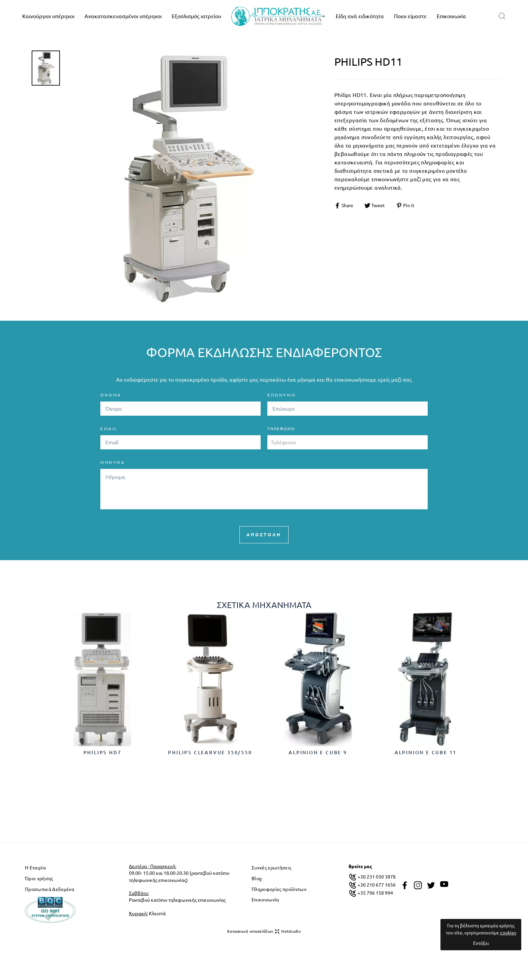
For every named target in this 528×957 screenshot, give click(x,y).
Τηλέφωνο (281, 428)
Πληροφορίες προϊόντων (279, 889)
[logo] (278, 16)
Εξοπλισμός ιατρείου (196, 16)
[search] (502, 16)
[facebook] (405, 885)
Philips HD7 (103, 752)
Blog (257, 878)
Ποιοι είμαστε (410, 16)
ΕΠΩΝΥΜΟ (281, 395)
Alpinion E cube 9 (318, 752)
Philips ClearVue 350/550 (210, 752)
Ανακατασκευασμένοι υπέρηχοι (123, 16)
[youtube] (444, 884)
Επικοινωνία (451, 16)
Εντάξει (481, 943)
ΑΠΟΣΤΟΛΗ (264, 534)
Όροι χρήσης (39, 878)
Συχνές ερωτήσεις (271, 867)
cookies (508, 932)
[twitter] (431, 885)
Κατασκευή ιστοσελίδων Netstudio (264, 931)
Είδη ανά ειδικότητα (360, 16)
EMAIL (109, 428)
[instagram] (418, 885)
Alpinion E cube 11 (426, 752)
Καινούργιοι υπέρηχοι (48, 16)
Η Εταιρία (35, 867)
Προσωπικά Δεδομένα (49, 889)
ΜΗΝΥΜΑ (112, 462)
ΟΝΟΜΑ (111, 395)
